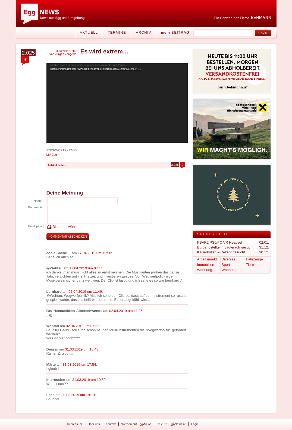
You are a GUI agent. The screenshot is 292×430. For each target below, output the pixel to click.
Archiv (143, 32)
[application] (117, 103)
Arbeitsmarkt (207, 259)
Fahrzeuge (254, 259)
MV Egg (51, 154)
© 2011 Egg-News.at (172, 424)
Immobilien (205, 265)
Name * (39, 200)
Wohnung (204, 270)
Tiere (250, 265)
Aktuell (89, 32)
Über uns (94, 424)
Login (195, 424)
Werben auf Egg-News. (136, 424)
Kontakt (111, 424)
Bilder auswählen (66, 227)
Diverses (229, 259)
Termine (117, 32)
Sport (226, 265)
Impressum (74, 424)
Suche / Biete (213, 234)
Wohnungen (231, 270)
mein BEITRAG (175, 32)
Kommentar (36, 207)
